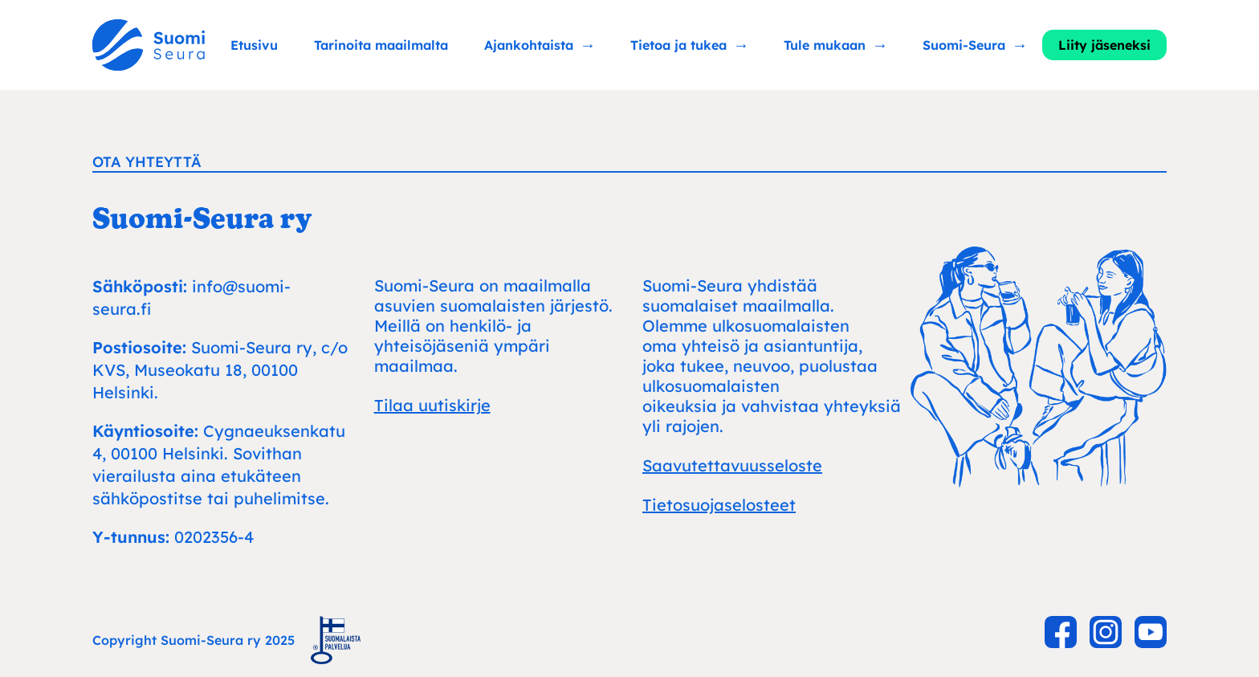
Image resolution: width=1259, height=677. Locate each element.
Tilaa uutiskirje (432, 405)
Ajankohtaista (528, 45)
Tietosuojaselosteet (719, 505)
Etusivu (254, 45)
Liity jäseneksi (1104, 45)
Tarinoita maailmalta (381, 45)
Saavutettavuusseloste (732, 465)
